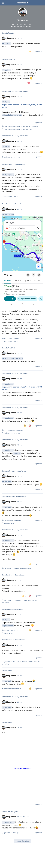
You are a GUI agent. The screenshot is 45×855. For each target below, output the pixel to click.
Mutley (7, 70)
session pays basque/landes (16, 471)
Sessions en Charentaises (15, 164)
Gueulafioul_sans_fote (14, 358)
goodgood (9, 384)
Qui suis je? (10, 33)
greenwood (9, 822)
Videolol (9, 670)
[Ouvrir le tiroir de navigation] (2, 2)
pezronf (8, 481)
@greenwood (7, 626)
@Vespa (17, 453)
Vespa (7, 102)
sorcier (7, 43)
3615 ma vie (10, 59)
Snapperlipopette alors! (15, 609)
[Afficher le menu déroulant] (23, 2)
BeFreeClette (11, 348)
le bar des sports (12, 811)
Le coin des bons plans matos (17, 91)
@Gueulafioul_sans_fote (12, 115)
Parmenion (9, 175)
